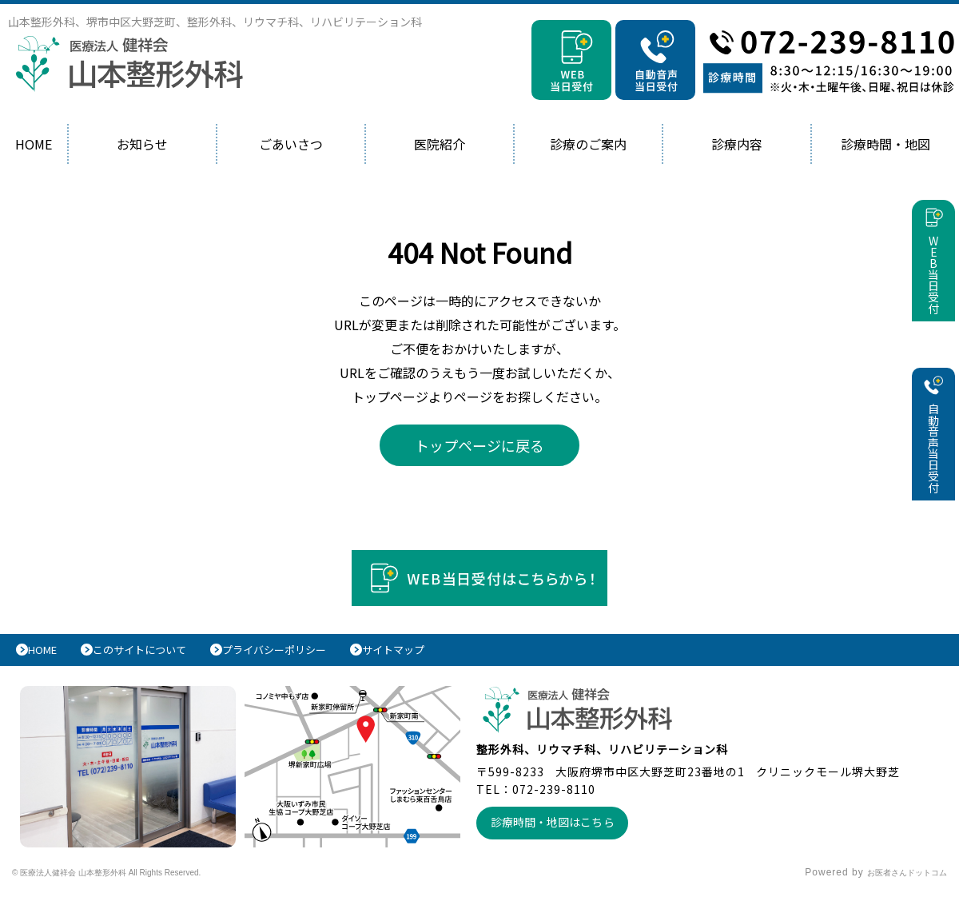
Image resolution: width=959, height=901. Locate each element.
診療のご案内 (588, 143)
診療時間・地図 (885, 143)
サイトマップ (451, 654)
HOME (33, 143)
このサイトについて (161, 654)
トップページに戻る (479, 445)
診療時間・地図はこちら (560, 830)
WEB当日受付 (933, 296)
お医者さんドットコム (895, 881)
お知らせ (142, 143)
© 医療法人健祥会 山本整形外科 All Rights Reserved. (140, 881)
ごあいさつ (291, 143)
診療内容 (736, 143)
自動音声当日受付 (933, 472)
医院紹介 (439, 143)
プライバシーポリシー (315, 654)
